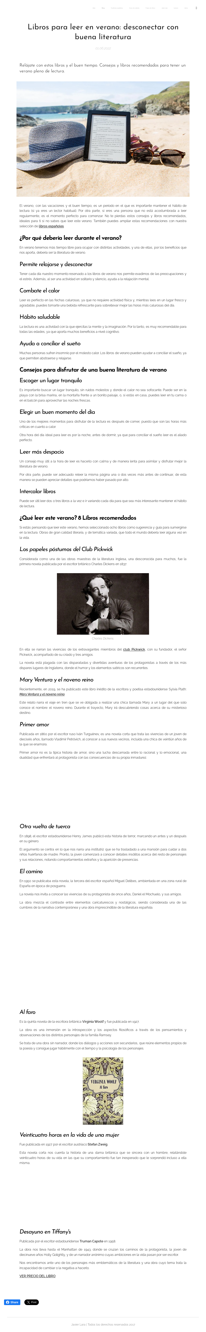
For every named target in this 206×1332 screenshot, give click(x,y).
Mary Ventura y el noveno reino (42, 694)
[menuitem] (129, 8)
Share (12, 1302)
